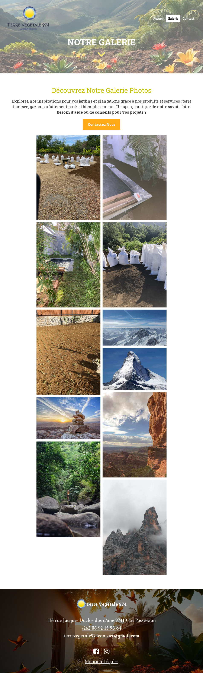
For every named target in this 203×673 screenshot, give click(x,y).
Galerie (173, 18)
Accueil (158, 18)
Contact (188, 18)
